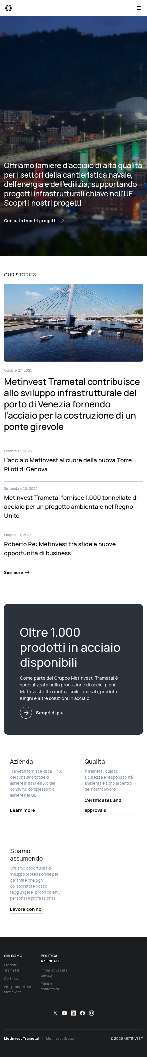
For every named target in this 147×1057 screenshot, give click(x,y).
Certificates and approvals (103, 805)
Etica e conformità (50, 986)
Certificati (12, 978)
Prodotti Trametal (11, 968)
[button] (17, 572)
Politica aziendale (50, 958)
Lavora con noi (26, 909)
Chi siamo (13, 955)
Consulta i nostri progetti (34, 221)
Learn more (22, 810)
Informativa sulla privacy (54, 973)
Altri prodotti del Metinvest (17, 989)
